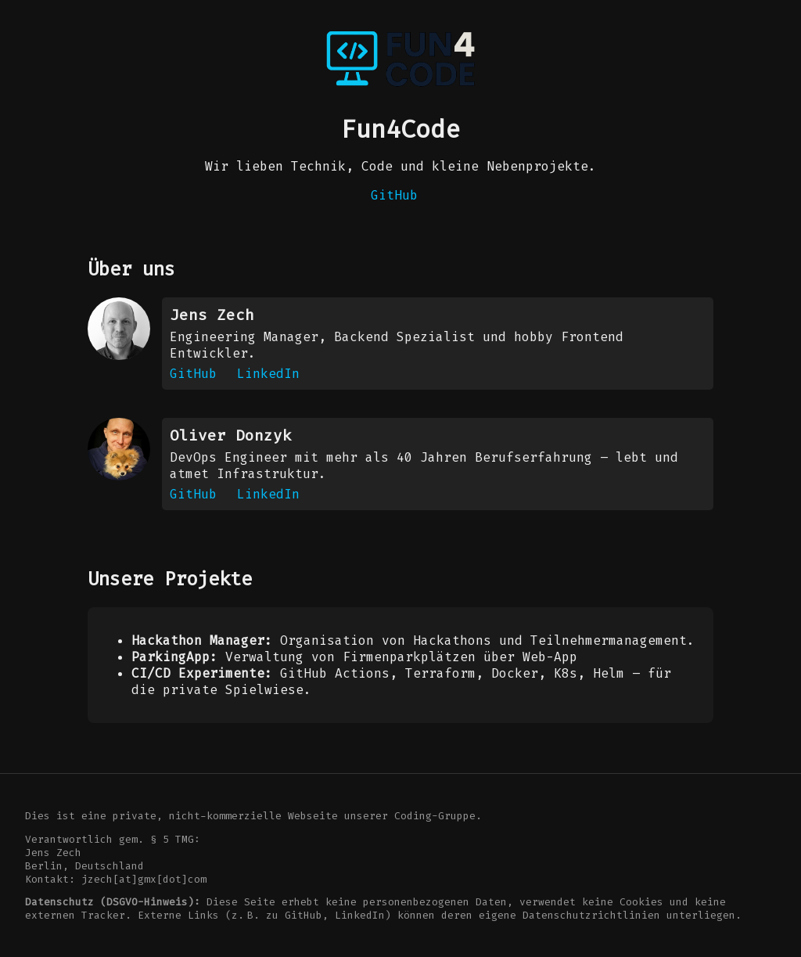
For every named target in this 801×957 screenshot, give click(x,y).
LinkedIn (268, 373)
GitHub (394, 195)
